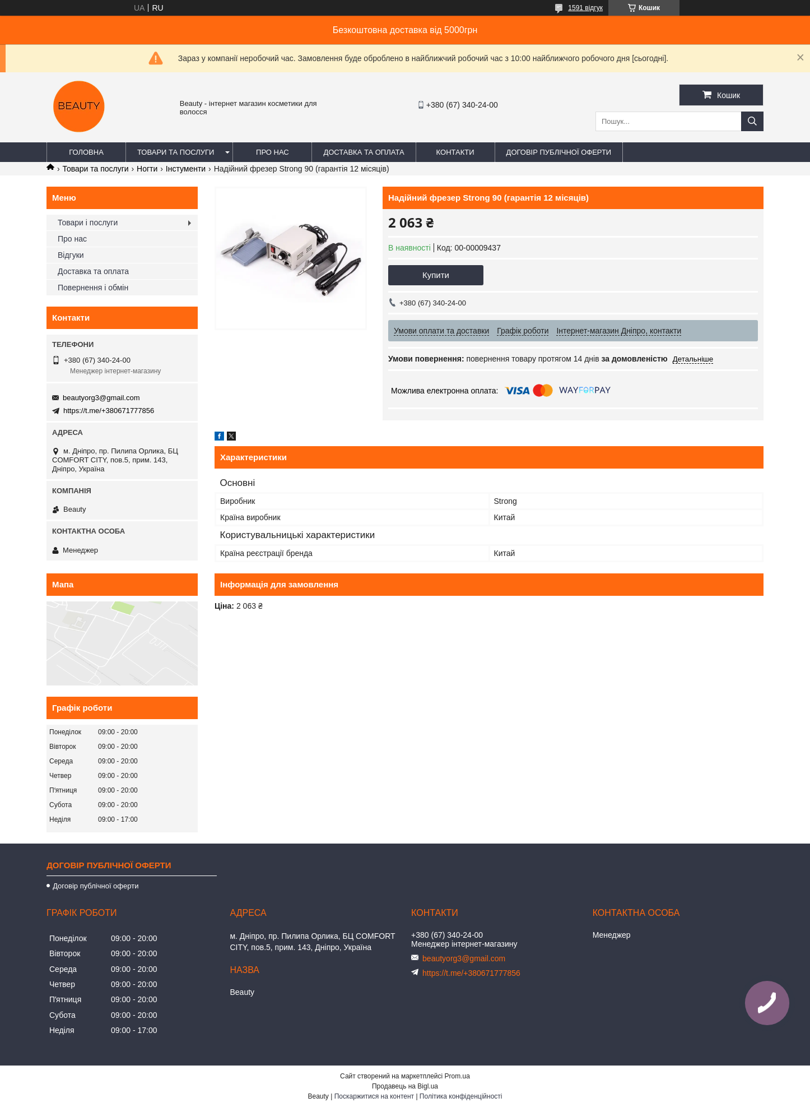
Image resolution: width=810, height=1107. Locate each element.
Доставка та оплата (363, 152)
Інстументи (186, 168)
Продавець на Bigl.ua (405, 1086)
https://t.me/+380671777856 (108, 410)
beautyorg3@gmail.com (101, 397)
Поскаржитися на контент (374, 1096)
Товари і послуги (88, 222)
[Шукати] (752, 121)
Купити (435, 275)
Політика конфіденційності (461, 1096)
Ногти (147, 168)
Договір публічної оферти (559, 152)
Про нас (272, 152)
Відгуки (71, 255)
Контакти (455, 152)
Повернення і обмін (93, 287)
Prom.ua (457, 1076)
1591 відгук (585, 8)
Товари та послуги (175, 152)
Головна (86, 152)
